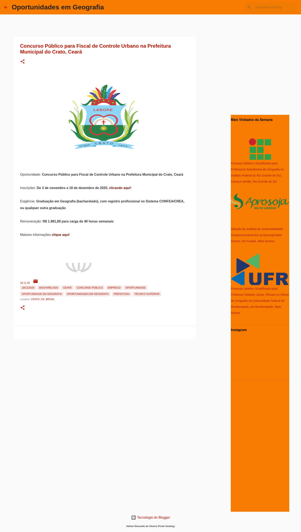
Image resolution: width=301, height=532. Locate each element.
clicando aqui (119, 188)
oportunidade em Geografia (42, 294)
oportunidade (135, 287)
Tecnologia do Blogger (150, 517)
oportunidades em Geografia (88, 294)
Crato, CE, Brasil (43, 299)
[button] (22, 62)
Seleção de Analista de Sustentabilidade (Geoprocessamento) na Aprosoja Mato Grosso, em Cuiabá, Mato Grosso (257, 235)
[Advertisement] (105, 370)
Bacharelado (48, 287)
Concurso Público (90, 287)
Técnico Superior (146, 294)
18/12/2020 (28, 287)
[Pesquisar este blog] (276, 7)
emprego (114, 287)
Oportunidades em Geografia (58, 7)
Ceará (67, 287)
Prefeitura (122, 294)
